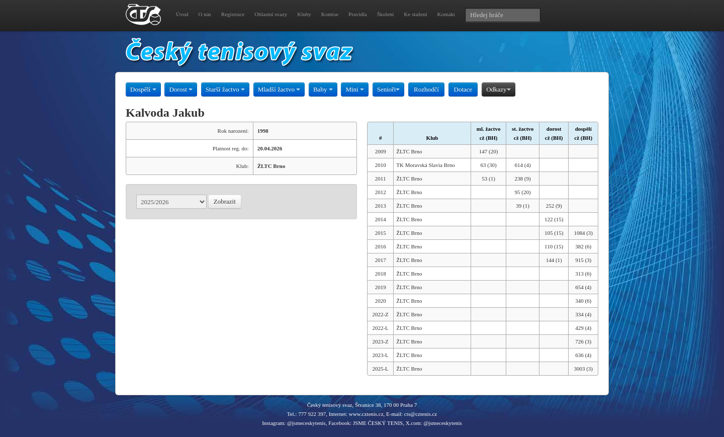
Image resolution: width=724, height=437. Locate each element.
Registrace (232, 14)
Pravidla (357, 14)
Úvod (182, 14)
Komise (329, 14)
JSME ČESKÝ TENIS (378, 423)
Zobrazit (225, 201)
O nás (204, 14)
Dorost (181, 89)
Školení (385, 14)
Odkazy (498, 89)
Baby (323, 89)
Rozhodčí (426, 89)
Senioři (388, 89)
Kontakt (446, 14)
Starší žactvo (225, 89)
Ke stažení (415, 14)
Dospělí (143, 89)
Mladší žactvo (279, 89)
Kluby (304, 14)
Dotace (463, 89)
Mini (354, 89)
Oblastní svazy (270, 14)
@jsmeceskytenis (306, 423)
